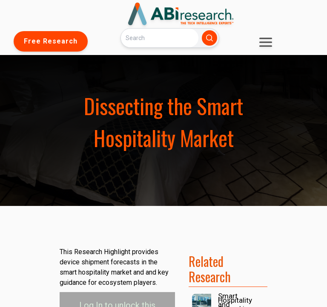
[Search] (159, 38)
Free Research (50, 41)
